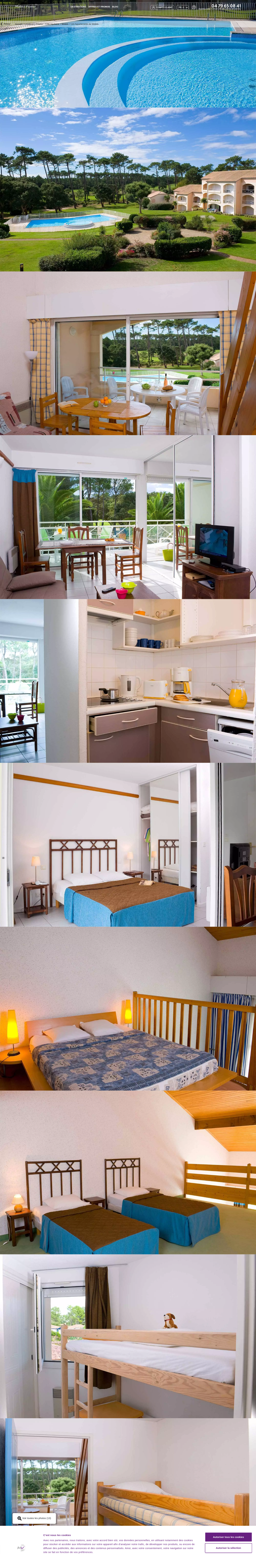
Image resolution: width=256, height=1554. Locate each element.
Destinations (78, 6)
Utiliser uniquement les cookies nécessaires (228, 1537)
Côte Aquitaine (52, 24)
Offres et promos (99, 6)
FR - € (181, 7)
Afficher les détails (182, 1547)
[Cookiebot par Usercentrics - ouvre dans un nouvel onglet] (21, 1547)
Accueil (18, 24)
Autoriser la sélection (228, 1524)
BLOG (115, 6)
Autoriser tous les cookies (228, 1513)
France (39, 24)
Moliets (65, 24)
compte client (162, 7)
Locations (29, 24)
